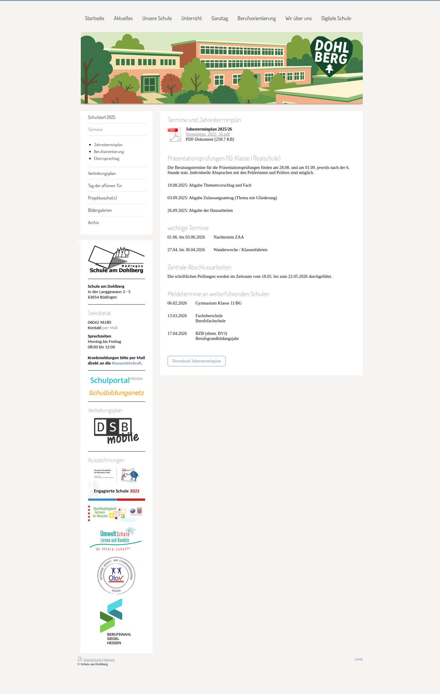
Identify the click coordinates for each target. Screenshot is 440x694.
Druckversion (89, 659)
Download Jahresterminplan (196, 361)
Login (359, 658)
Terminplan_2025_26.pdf (208, 134)
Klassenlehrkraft (126, 363)
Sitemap (109, 659)
